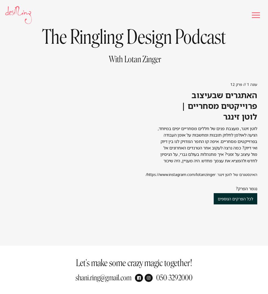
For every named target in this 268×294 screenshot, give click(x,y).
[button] (256, 15)
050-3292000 (174, 278)
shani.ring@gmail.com (103, 278)
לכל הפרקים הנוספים (235, 198)
